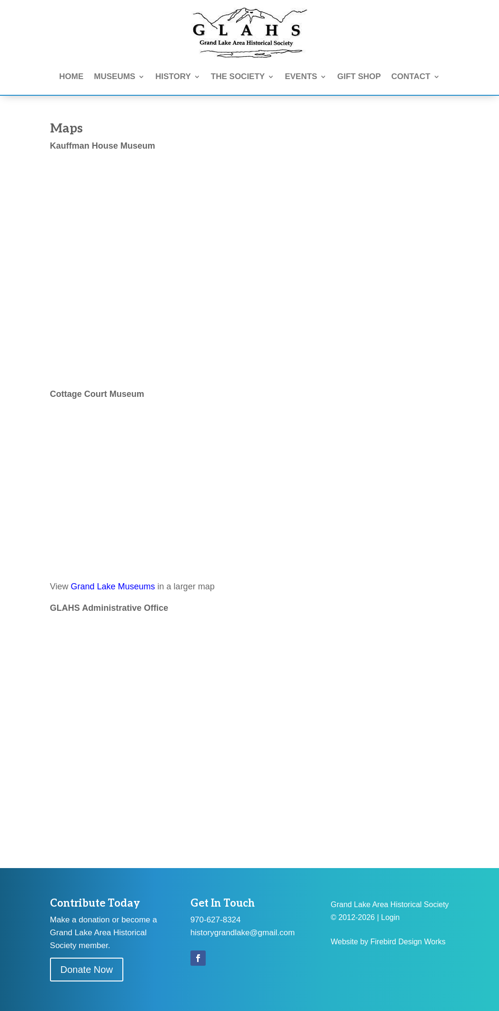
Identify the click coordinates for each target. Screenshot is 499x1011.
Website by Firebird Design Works (387, 942)
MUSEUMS (114, 76)
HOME (71, 76)
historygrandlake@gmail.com (242, 932)
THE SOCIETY (238, 76)
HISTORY (173, 76)
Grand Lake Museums (113, 586)
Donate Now (86, 969)
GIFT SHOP (359, 76)
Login (390, 917)
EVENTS (301, 76)
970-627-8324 (215, 919)
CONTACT (410, 76)
